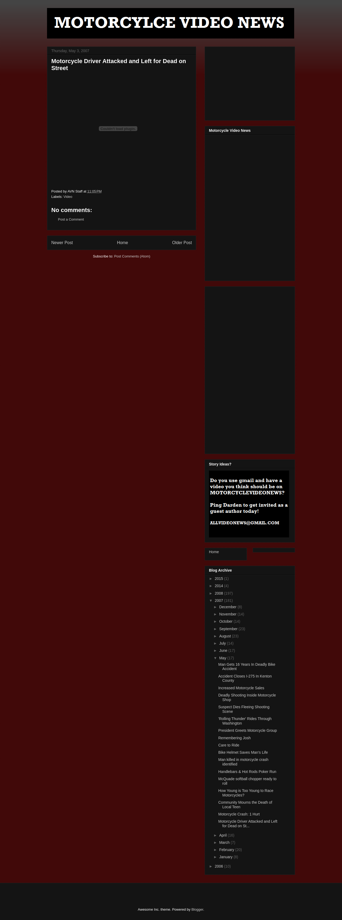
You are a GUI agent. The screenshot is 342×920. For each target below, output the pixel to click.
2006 (219, 866)
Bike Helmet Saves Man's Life (243, 752)
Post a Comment (71, 219)
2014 (219, 586)
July (223, 643)
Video (68, 197)
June (223, 650)
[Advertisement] (249, 82)
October (226, 621)
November (228, 614)
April (223, 835)
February (227, 850)
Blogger (197, 909)
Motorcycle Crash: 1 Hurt (239, 814)
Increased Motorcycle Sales (241, 688)
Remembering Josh (234, 738)
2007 (219, 600)
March (225, 842)
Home (122, 242)
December (228, 607)
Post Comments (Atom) (132, 256)
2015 (219, 578)
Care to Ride (228, 745)
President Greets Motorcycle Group (247, 730)
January (226, 857)
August (225, 636)
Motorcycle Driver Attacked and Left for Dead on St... (247, 823)
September (228, 629)
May (223, 658)
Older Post (182, 242)
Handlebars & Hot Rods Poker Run (247, 771)
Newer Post (62, 242)
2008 (219, 593)
